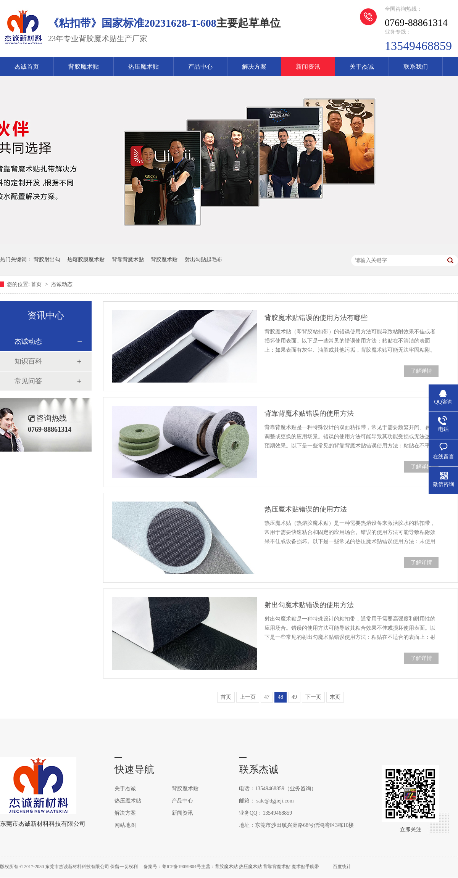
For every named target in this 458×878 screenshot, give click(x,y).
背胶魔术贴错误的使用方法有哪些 (316, 318)
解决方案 (254, 66)
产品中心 (200, 66)
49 (294, 697)
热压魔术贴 (143, 66)
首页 (37, 284)
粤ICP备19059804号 (181, 866)
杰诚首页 (27, 66)
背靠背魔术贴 (128, 259)
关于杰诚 (362, 66)
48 (280, 697)
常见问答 (28, 381)
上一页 (248, 697)
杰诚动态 (62, 284)
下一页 (313, 697)
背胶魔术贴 (83, 66)
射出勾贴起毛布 (203, 259)
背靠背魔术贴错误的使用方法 (309, 413)
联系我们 (415, 66)
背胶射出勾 (47, 259)
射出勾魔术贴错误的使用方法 (309, 605)
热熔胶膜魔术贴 (86, 259)
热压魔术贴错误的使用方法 (305, 509)
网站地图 (125, 825)
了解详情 (421, 371)
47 (266, 697)
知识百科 (28, 361)
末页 (335, 697)
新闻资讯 (308, 66)
